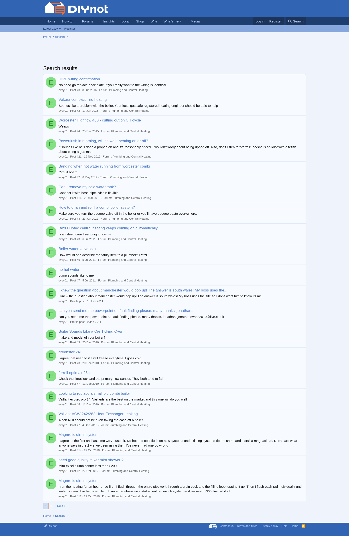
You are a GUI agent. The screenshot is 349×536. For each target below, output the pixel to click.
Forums (87, 21)
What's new (172, 21)
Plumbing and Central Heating (128, 90)
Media (195, 21)
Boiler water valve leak (77, 249)
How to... (68, 21)
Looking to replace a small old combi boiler (94, 393)
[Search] (296, 21)
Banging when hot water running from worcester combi (104, 166)
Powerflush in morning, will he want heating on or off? (103, 141)
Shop (140, 21)
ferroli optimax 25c (74, 373)
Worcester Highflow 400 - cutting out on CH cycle (100, 120)
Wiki (154, 21)
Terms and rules (247, 526)
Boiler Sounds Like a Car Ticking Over (90, 331)
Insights (109, 21)
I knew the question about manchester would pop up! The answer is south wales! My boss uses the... (143, 290)
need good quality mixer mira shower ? (91, 460)
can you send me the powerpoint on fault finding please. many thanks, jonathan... (127, 311)
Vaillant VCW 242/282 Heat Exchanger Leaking (98, 414)
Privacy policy (269, 526)
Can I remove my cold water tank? (87, 187)
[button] (97, 21)
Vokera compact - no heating (83, 99)
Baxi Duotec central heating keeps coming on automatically (108, 228)
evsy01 (63, 90)
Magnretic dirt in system (79, 435)
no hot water (69, 269)
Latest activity (52, 28)
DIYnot (50, 526)
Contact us (226, 526)
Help (285, 526)
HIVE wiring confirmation (79, 79)
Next (60, 506)
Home (51, 21)
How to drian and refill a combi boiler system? (97, 207)
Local (126, 21)
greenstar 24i (70, 352)
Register (69, 28)
